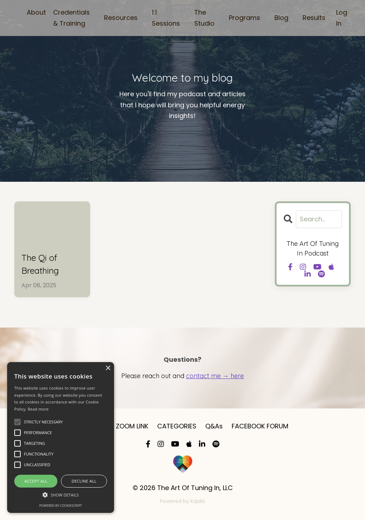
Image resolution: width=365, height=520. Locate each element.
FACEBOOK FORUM (260, 426)
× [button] (107, 368)
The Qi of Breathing (40, 264)
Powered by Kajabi (182, 501)
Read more (38, 409)
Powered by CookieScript (60, 505)
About (36, 12)
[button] (60, 495)
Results (314, 17)
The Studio (204, 18)
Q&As (214, 426)
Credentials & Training (71, 18)
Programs (244, 17)
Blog (281, 17)
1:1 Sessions (166, 18)
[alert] (60, 437)
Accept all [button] (35, 481)
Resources (121, 17)
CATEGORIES (176, 426)
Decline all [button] (84, 481)
